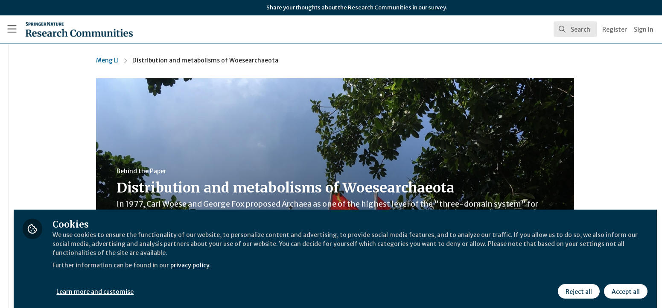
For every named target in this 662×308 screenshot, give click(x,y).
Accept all (624, 285)
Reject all (577, 285)
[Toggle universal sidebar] (12, 29)
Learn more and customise (197, 285)
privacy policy (304, 258)
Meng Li (158, 60)
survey (437, 7)
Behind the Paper (192, 171)
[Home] (68, 29)
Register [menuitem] (614, 29)
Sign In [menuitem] (643, 29)
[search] (575, 29)
